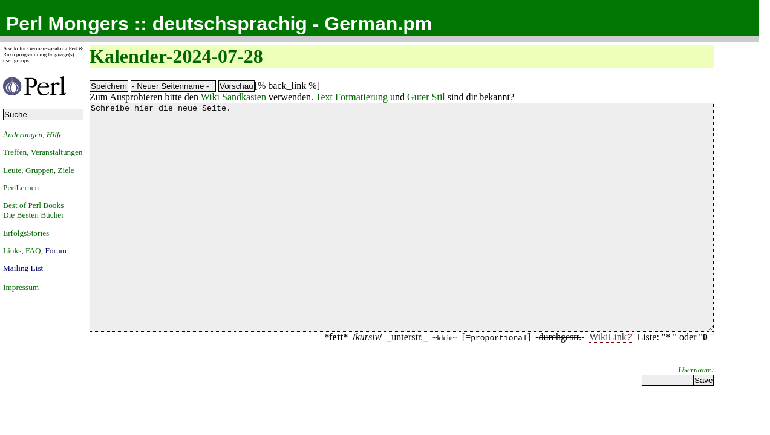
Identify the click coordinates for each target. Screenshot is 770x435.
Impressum (21, 287)
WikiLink (608, 382)
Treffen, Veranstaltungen (43, 151)
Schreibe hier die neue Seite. (402, 240)
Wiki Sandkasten (233, 97)
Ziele (65, 170)
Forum (56, 250)
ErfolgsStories (26, 232)
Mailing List (23, 267)
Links (12, 250)
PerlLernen (21, 187)
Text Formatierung (352, 97)
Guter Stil (426, 97)
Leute (12, 170)
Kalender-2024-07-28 (176, 56)
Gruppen (39, 170)
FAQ (33, 250)
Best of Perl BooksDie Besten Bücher (33, 210)
